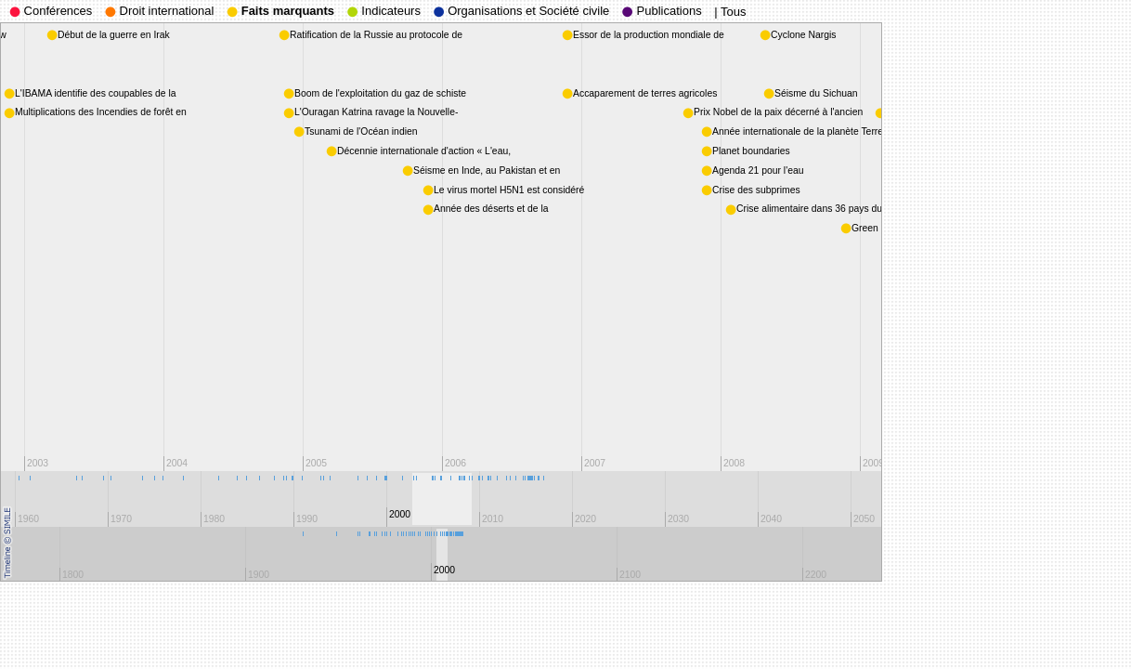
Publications (662, 11)
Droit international (159, 11)
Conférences (50, 11)
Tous (733, 12)
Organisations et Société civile (522, 11)
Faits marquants (280, 11)
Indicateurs (384, 11)
